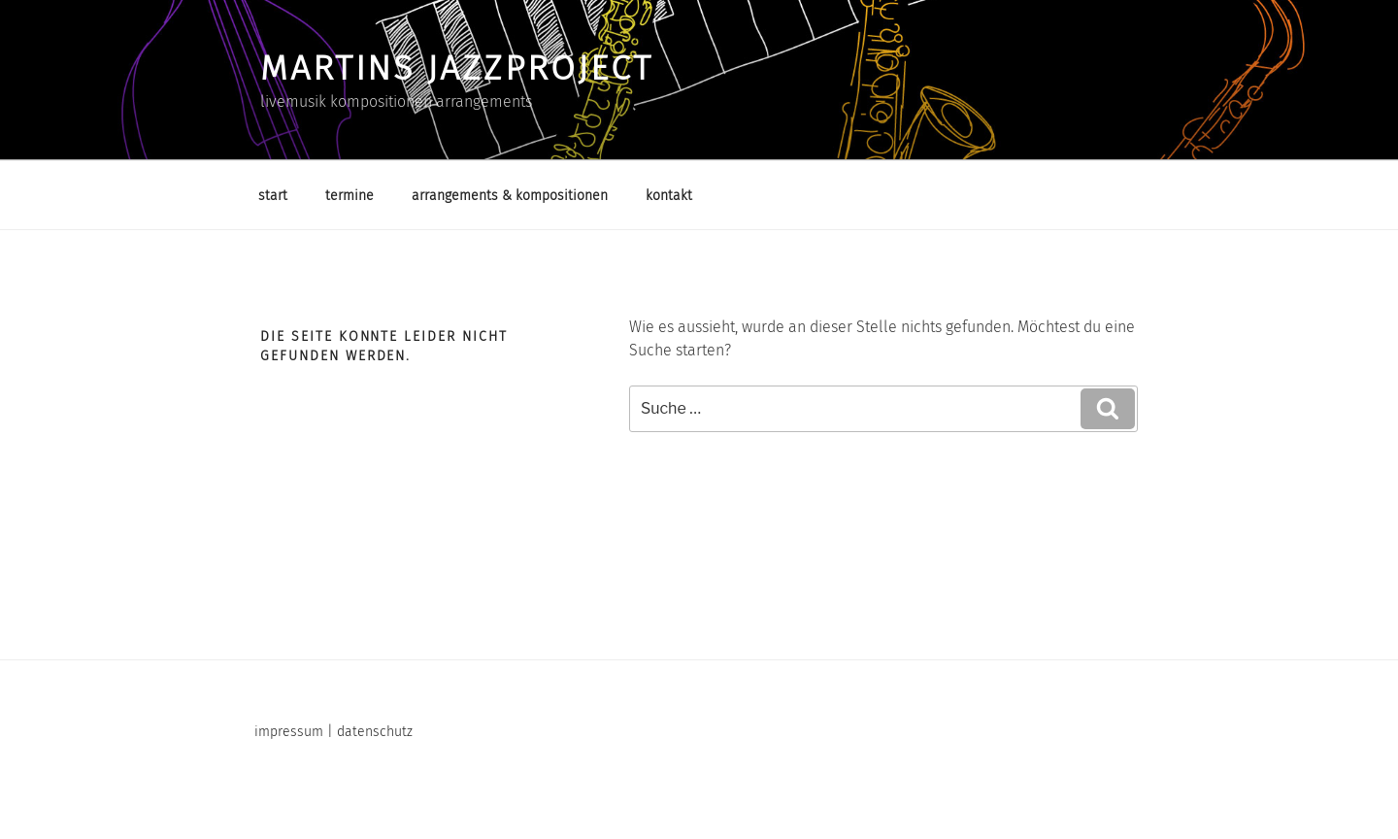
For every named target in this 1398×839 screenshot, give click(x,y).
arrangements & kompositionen (510, 195)
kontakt (669, 195)
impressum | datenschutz (333, 731)
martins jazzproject (456, 68)
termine (349, 195)
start (272, 195)
